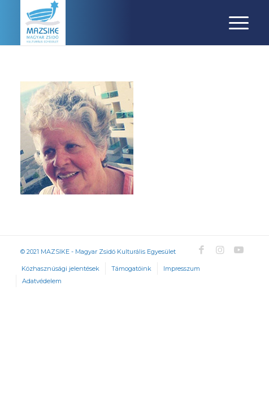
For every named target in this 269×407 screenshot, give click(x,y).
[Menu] (233, 22)
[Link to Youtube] (238, 249)
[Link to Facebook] (201, 249)
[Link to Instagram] (219, 249)
